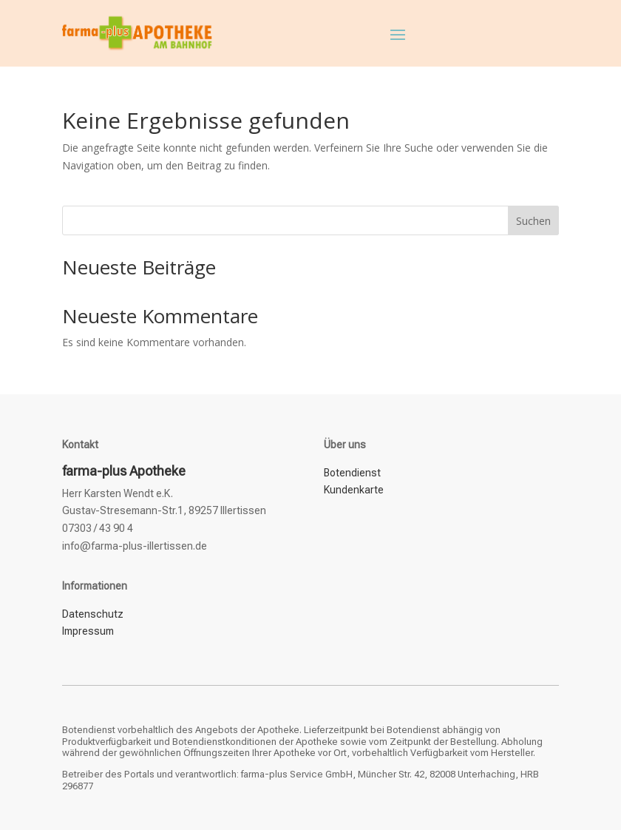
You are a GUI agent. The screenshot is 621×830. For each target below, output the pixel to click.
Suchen (533, 221)
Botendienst (352, 473)
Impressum (88, 631)
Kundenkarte (354, 490)
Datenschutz (92, 614)
